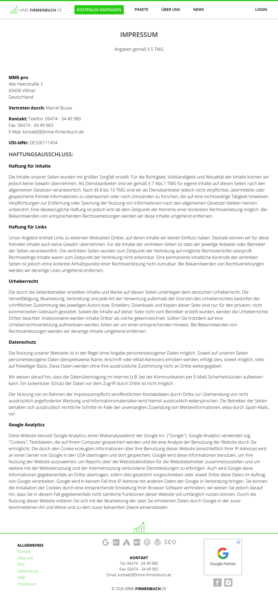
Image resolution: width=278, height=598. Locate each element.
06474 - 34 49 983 (143, 569)
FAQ (20, 564)
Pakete (141, 9)
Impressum (27, 584)
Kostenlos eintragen (99, 9)
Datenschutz (28, 571)
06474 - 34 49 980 (142, 563)
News (198, 9)
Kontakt (23, 551)
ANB (21, 577)
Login (261, 9)
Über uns (170, 9)
